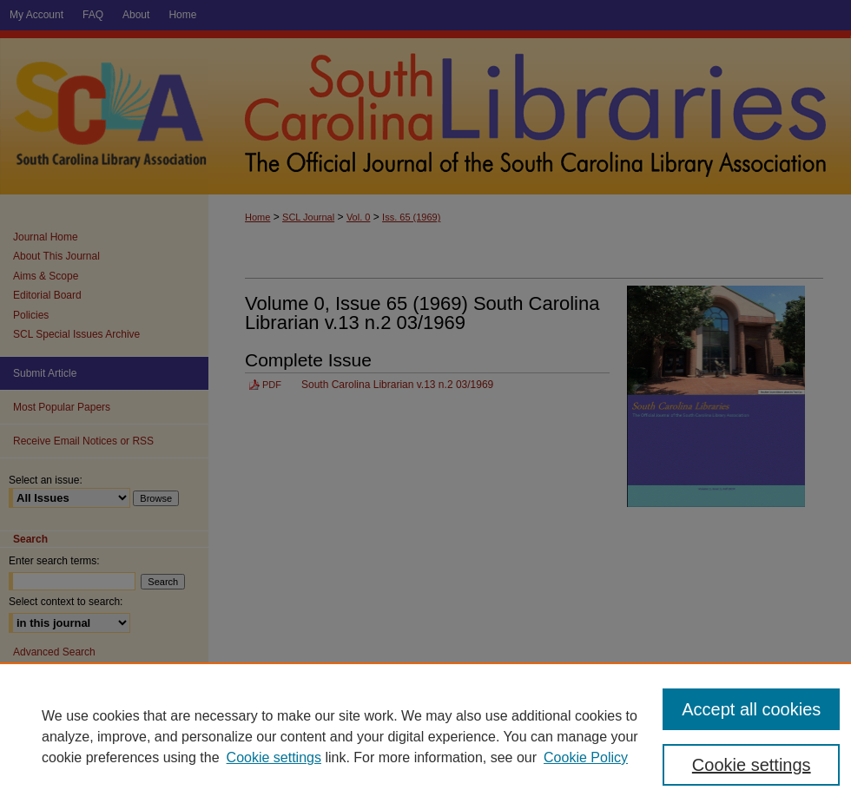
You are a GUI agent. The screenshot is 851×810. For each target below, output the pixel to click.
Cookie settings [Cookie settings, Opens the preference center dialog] (751, 764)
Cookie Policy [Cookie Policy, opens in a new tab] (586, 757)
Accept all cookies (751, 709)
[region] (425, 736)
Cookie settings (274, 757)
